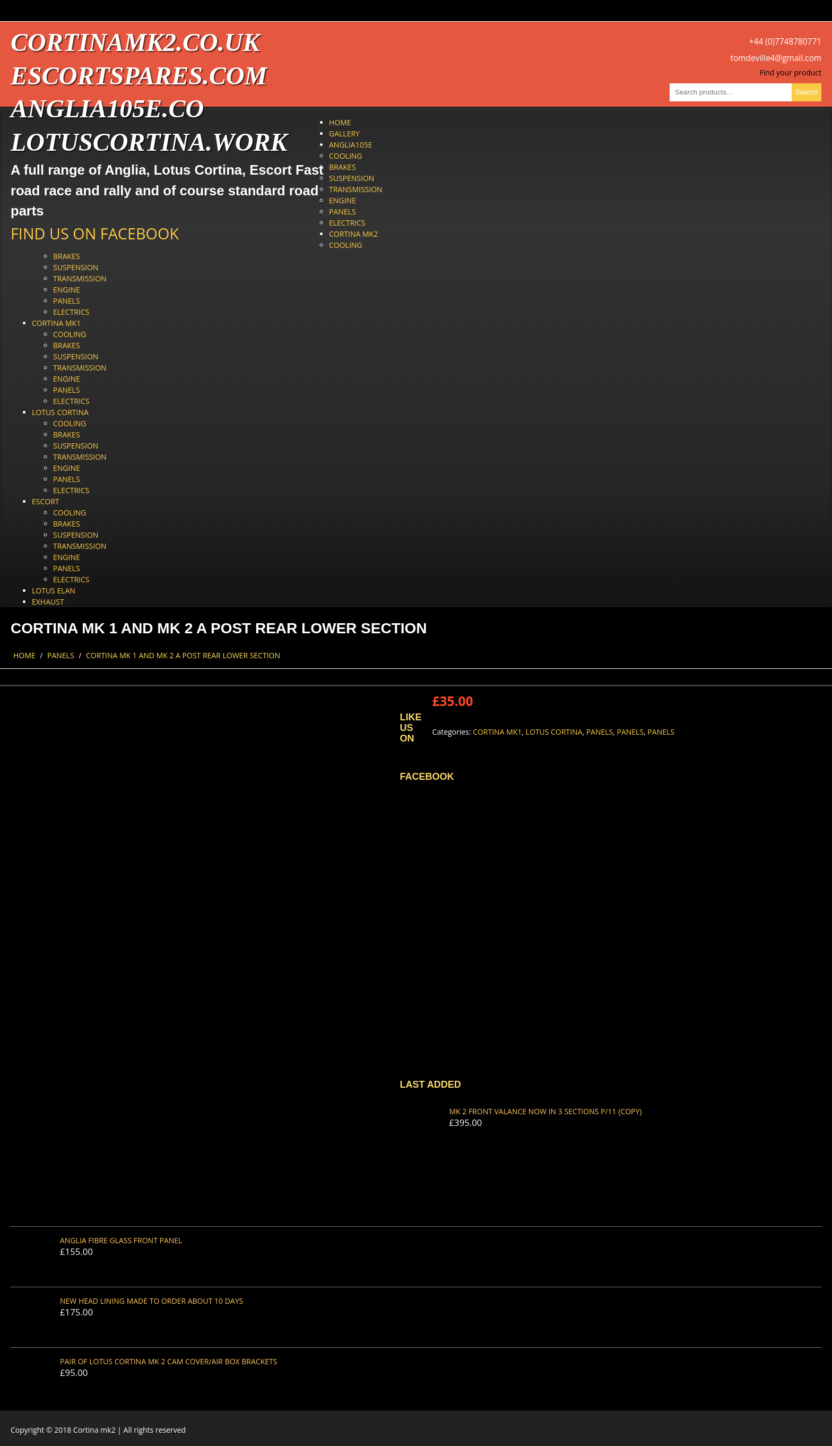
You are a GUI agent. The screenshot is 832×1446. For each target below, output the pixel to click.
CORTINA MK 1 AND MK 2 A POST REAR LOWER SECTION (183, 655)
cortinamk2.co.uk (135, 42)
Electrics (347, 223)
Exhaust (48, 602)
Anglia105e (350, 145)
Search (806, 92)
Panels (342, 211)
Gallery (344, 133)
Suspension (351, 178)
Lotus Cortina (60, 412)
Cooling (345, 156)
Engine (342, 200)
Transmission (356, 189)
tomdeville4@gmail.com (776, 58)
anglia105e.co (107, 108)
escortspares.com (139, 76)
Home (340, 122)
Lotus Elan (53, 591)
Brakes (342, 167)
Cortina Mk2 (353, 234)
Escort (45, 501)
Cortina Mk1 (56, 323)
